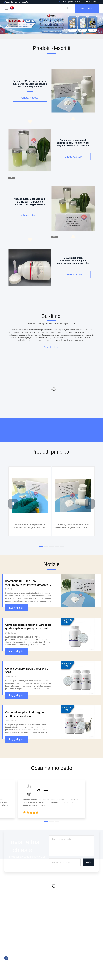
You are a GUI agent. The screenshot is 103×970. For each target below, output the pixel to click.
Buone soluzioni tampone (66, 911)
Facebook (6, 958)
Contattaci (8, 916)
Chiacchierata (87, 8)
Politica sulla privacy (12, 926)
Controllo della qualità (13, 911)
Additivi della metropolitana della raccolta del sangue (77, 901)
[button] (13, 22)
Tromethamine (62, 916)
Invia (88, 862)
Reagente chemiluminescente (68, 906)
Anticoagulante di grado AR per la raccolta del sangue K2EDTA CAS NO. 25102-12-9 (73, 526)
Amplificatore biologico (65, 926)
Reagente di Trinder (64, 921)
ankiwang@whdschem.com (69, 2)
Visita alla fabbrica (11, 906)
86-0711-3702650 (92, 2)
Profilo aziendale (11, 901)
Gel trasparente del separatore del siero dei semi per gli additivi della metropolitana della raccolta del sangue (30, 526)
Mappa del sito (10, 921)
